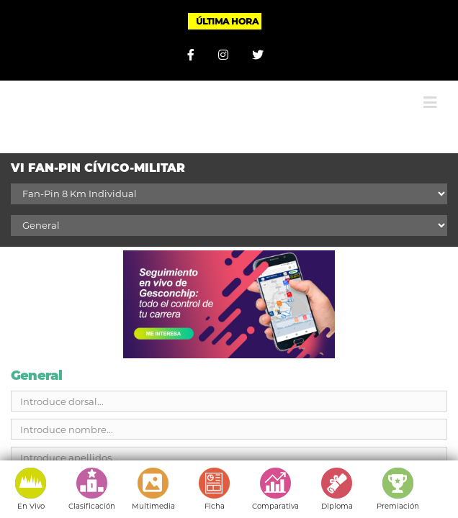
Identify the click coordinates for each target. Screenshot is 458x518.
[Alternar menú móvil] (429, 91)
